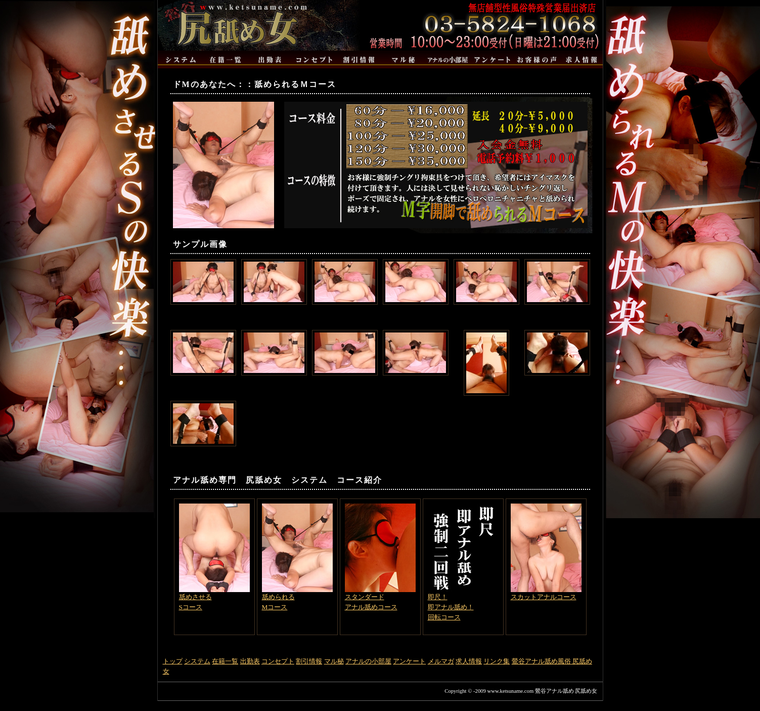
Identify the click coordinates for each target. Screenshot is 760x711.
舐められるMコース (297, 557)
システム (197, 661)
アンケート (409, 661)
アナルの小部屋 (368, 661)
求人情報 (469, 661)
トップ (173, 661)
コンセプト (277, 661)
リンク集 (496, 661)
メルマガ (441, 661)
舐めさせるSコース (214, 557)
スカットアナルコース (546, 552)
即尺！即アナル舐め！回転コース (463, 562)
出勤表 (250, 661)
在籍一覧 (225, 661)
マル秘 (334, 661)
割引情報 (309, 661)
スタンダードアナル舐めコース (380, 557)
